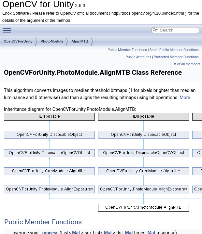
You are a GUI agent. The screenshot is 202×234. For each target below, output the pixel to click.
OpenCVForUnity (18, 41)
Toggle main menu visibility (8, 27)
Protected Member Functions (176, 57)
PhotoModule (52, 41)
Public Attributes (139, 57)
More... (187, 97)
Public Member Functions (127, 50)
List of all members (185, 64)
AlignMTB (79, 41)
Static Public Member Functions (174, 50)
